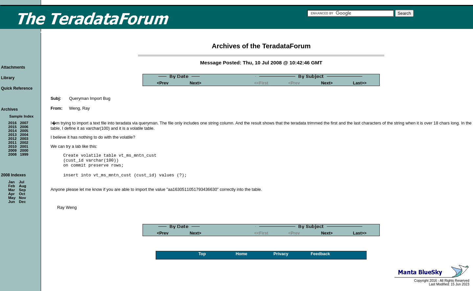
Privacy (280, 253)
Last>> (360, 82)
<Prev (163, 82)
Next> (195, 82)
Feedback (320, 253)
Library (7, 78)
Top (202, 253)
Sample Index (21, 116)
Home (241, 253)
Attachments (13, 67)
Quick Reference (17, 88)
